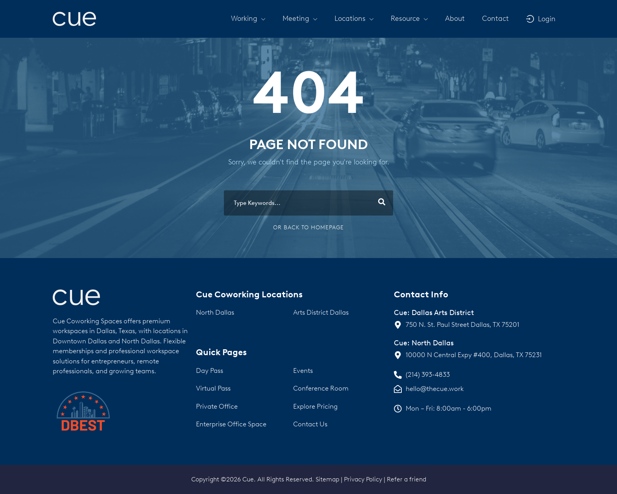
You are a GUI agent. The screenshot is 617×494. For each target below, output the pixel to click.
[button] (248, 18)
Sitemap (327, 479)
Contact (495, 18)
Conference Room (321, 388)
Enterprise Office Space (231, 424)
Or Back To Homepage (308, 227)
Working (248, 18)
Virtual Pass (213, 388)
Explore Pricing (315, 406)
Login (547, 19)
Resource (409, 18)
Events (303, 370)
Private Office (217, 406)
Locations (353, 18)
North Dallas (215, 312)
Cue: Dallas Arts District (434, 312)
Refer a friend (406, 479)
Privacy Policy (363, 479)
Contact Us (310, 424)
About (455, 18)
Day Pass (209, 370)
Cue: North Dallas (424, 343)
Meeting (300, 18)
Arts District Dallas (321, 312)
